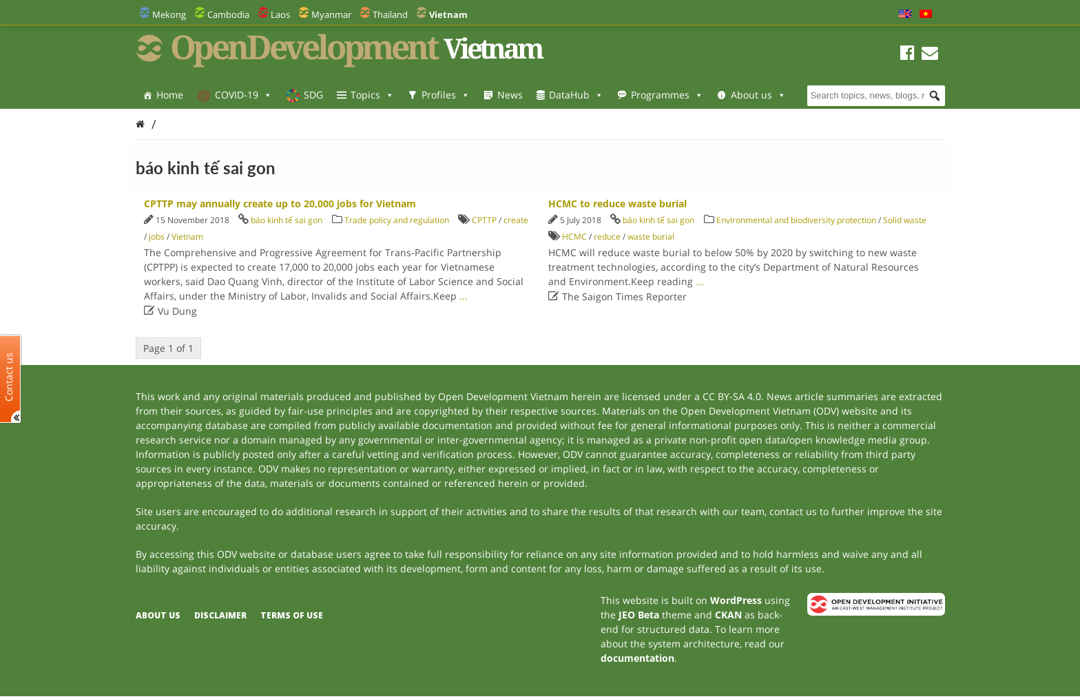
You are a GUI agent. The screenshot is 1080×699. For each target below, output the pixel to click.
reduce (607, 236)
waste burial (650, 236)
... (463, 295)
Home (169, 94)
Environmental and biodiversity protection (796, 220)
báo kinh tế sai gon (286, 220)
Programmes (667, 94)
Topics (372, 94)
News (510, 94)
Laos (280, 14)
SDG (313, 94)
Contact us (9, 377)
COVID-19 (243, 94)
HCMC (574, 236)
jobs (157, 236)
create (515, 220)
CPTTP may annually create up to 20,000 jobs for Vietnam (280, 203)
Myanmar (331, 14)
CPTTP (484, 220)
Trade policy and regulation (396, 220)
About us (758, 94)
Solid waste (904, 220)
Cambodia (228, 14)
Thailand (390, 14)
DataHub (576, 94)
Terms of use (291, 615)
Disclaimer (220, 615)
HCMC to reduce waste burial (617, 203)
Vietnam (187, 236)
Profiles (446, 94)
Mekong (169, 14)
